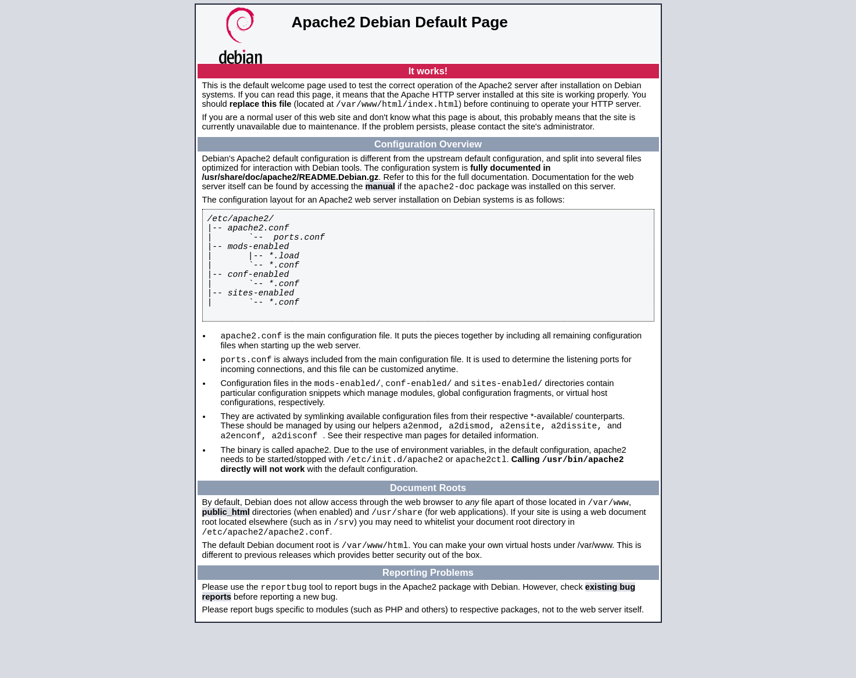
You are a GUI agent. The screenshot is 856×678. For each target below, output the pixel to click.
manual (380, 189)
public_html (226, 555)
